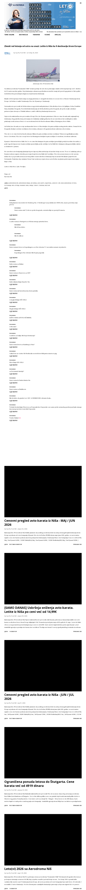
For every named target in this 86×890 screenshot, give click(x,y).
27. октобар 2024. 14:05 (24, 245)
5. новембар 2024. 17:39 (24, 405)
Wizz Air (47, 185)
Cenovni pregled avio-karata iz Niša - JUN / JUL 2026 (39, 697)
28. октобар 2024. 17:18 (24, 297)
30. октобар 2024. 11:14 (24, 342)
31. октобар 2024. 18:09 (24, 378)
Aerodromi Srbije (24, 183)
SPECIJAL (58, 34)
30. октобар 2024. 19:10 (29, 225)
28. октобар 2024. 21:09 (24, 324)
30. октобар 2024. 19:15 (29, 233)
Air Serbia (34, 183)
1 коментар (13, 631)
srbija (31, 185)
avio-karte (40, 183)
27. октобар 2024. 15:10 (24, 270)
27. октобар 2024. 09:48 (24, 219)
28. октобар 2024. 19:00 (29, 250)
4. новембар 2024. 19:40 (24, 396)
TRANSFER (36, 34)
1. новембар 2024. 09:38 (29, 208)
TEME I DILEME (9, 34)
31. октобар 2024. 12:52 (24, 369)
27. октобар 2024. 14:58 (24, 261)
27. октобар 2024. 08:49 (24, 200)
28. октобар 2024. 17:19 (24, 306)
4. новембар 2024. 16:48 (24, 387)
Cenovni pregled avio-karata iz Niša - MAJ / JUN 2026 (39, 523)
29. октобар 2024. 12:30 (24, 333)
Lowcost (55, 183)
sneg (27, 185)
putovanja (7, 185)
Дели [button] (6, 188)
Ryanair (22, 185)
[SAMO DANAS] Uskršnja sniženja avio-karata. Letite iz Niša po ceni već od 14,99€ (38, 610)
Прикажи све (77, 544)
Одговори (13, 215)
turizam (41, 185)
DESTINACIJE (23, 34)
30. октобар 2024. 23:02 (24, 360)
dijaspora (48, 183)
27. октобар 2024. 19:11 (24, 279)
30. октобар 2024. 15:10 (24, 351)
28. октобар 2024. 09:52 (24, 288)
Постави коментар (15, 544)
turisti (36, 185)
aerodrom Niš (13, 183)
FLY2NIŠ (47, 34)
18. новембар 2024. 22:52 (24, 415)
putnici (74, 183)
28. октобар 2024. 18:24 (24, 315)
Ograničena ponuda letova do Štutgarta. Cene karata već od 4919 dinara (39, 784)
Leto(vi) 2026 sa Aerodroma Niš (27, 869)
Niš (59, 183)
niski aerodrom (66, 183)
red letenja (15, 185)
